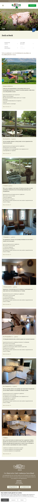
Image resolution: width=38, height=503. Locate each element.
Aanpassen (13, 500)
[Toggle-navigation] (3, 5)
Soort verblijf (22, 42)
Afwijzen (22, 500)
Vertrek (21, 47)
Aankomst (6, 47)
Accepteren (5, 500)
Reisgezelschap (7, 42)
